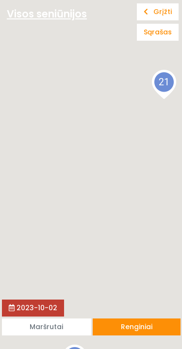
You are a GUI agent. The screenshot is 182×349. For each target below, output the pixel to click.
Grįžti (158, 11)
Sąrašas (158, 32)
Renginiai (136, 327)
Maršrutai (46, 327)
